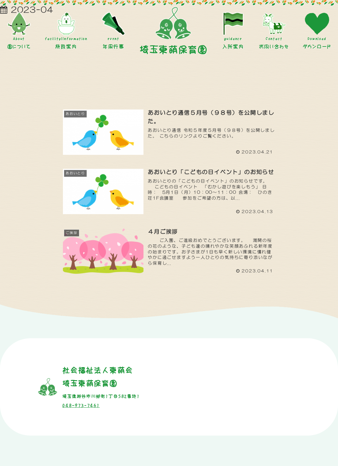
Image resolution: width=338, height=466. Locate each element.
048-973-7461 (81, 405)
